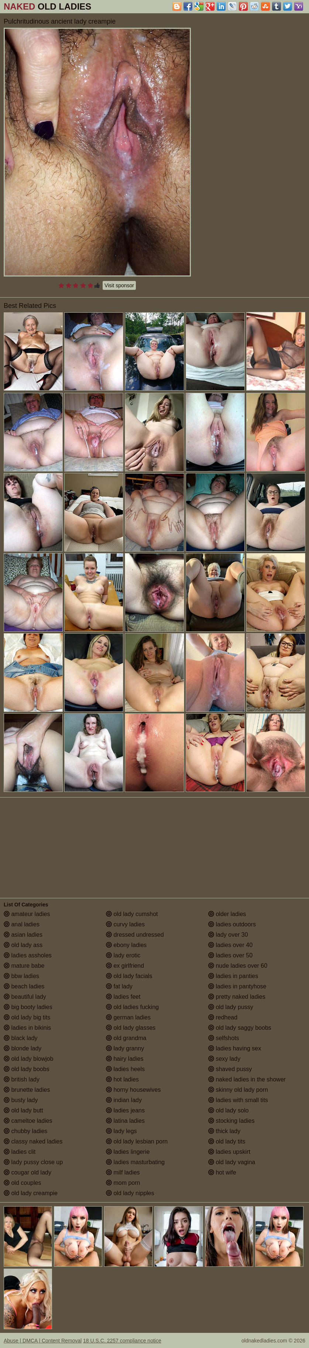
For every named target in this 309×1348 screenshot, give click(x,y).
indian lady (124, 1100)
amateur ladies (27, 914)
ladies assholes (28, 955)
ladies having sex (234, 1048)
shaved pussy (230, 1069)
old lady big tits (27, 1017)
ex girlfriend (125, 966)
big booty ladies (28, 1007)
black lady (21, 1038)
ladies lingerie (128, 1152)
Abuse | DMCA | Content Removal (43, 1341)
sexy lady (224, 1059)
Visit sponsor (119, 285)
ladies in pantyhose (237, 986)
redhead (222, 1017)
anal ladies (22, 924)
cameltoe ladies (28, 1121)
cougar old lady (27, 1172)
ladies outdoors (232, 924)
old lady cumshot (132, 914)
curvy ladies (125, 924)
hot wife (222, 1172)
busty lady (21, 1100)
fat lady (119, 986)
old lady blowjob (28, 1059)
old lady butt (23, 1110)
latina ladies (125, 1121)
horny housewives (133, 1090)
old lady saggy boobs (239, 1028)
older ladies (227, 914)
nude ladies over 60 (237, 966)
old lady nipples (130, 1193)
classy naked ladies (33, 1141)
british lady (22, 1079)
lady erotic (123, 955)
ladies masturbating (135, 1162)
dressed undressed (135, 935)
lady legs (121, 1131)
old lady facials (129, 976)
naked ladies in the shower (247, 1079)
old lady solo (228, 1110)
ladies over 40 (230, 945)
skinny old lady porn (238, 1090)
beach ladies (24, 986)
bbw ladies (21, 976)
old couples (22, 1183)
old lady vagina (231, 1162)
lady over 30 (228, 935)
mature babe (24, 966)
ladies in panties (233, 976)
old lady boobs (26, 1069)
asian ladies (23, 935)
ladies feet (123, 997)
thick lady (224, 1131)
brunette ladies (27, 1090)
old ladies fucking (132, 1007)
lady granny (125, 1048)
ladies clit (19, 1152)
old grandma (126, 1038)
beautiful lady (25, 997)
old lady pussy (230, 1007)
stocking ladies (231, 1121)
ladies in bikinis (27, 1028)
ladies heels (125, 1069)
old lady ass (23, 945)
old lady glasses (130, 1028)
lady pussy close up (33, 1162)
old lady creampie (31, 1193)
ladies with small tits (238, 1100)
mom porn (123, 1183)
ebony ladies (126, 945)
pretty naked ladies (236, 997)
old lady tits (226, 1141)
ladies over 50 (230, 955)
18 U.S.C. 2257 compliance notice (122, 1341)
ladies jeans (125, 1110)
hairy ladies (124, 1059)
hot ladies (122, 1079)
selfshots (223, 1038)
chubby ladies (25, 1131)
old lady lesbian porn (137, 1141)
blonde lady (22, 1048)
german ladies (128, 1017)
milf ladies (123, 1172)
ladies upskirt (229, 1152)
